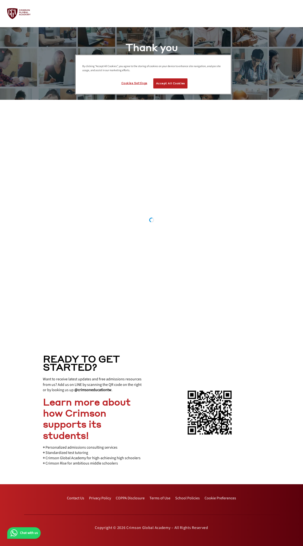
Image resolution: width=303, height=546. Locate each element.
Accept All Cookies (170, 83)
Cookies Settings (134, 83)
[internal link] (75, 498)
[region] (153, 74)
